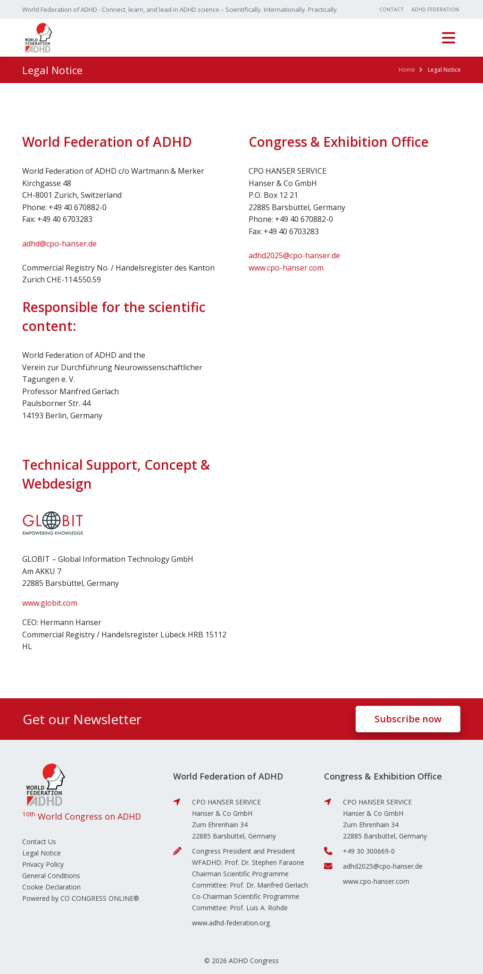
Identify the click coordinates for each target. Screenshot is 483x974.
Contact (391, 9)
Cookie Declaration (51, 886)
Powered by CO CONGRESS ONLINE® (80, 898)
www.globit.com (49, 603)
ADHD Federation (435, 9)
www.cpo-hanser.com (286, 268)
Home (407, 70)
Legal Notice (41, 852)
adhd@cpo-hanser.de (59, 243)
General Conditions (51, 875)
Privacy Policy (43, 864)
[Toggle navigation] (448, 37)
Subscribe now (408, 718)
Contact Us (39, 841)
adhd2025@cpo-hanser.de (294, 255)
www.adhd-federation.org (231, 922)
